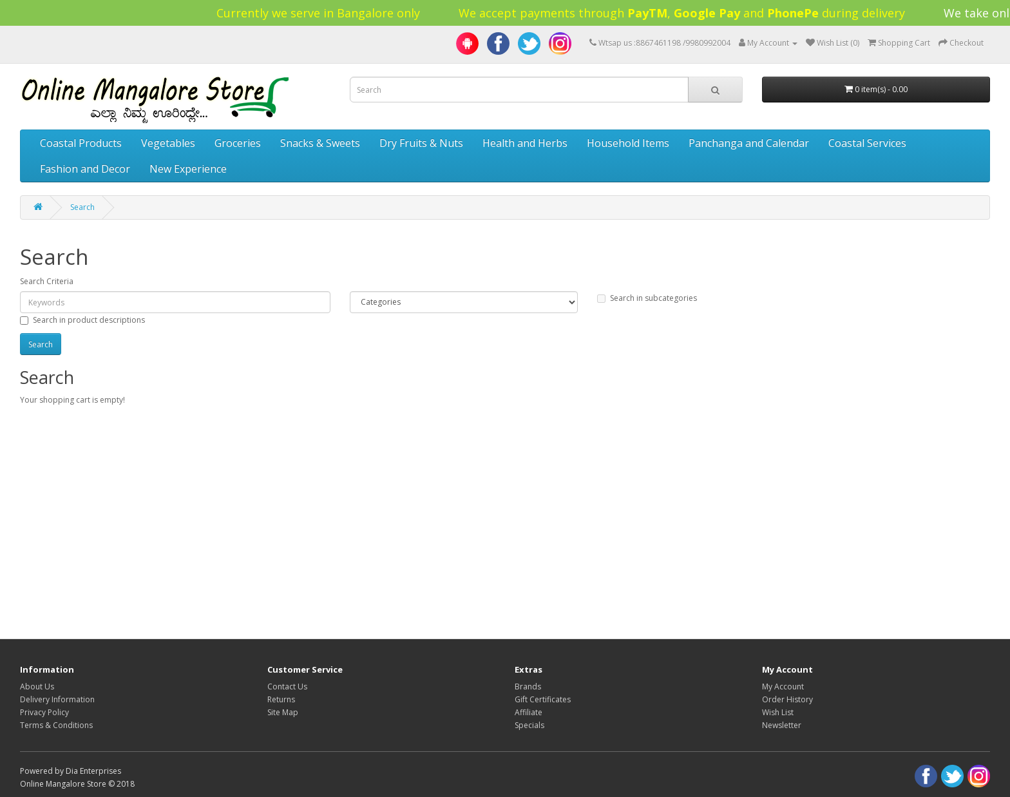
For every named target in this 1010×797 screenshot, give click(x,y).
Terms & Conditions (56, 725)
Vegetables (168, 143)
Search (82, 207)
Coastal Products (81, 143)
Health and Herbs (524, 143)
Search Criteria (46, 281)
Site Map (282, 712)
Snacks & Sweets (320, 143)
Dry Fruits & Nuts (421, 143)
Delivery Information (57, 699)
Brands (528, 686)
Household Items (628, 143)
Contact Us (287, 686)
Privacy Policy (44, 712)
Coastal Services (867, 143)
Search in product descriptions (82, 319)
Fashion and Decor (85, 169)
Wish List (778, 712)
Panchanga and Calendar (749, 143)
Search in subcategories (647, 298)
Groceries (237, 143)
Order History (787, 699)
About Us (37, 686)
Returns (281, 699)
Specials (529, 725)
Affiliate (528, 712)
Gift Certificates (543, 699)
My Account (783, 686)
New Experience (188, 169)
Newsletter (781, 725)
